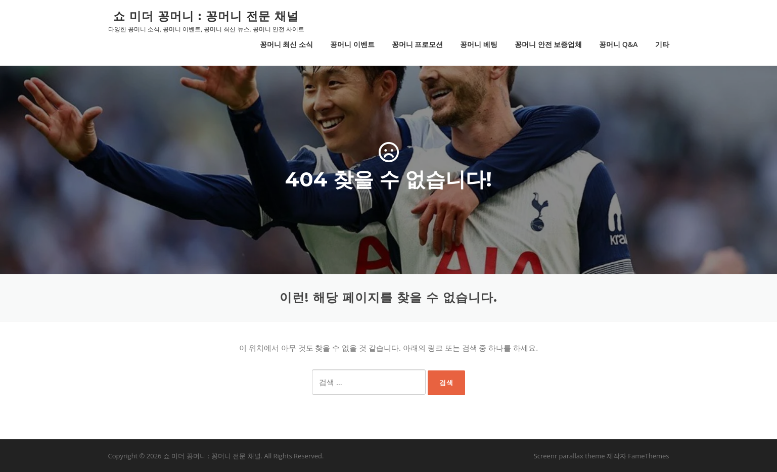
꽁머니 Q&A (618, 44)
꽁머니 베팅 (478, 44)
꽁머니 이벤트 (352, 44)
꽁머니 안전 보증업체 (548, 44)
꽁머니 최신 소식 (286, 44)
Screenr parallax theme (569, 455)
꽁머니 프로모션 (417, 44)
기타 (662, 44)
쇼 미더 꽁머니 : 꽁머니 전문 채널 (206, 16)
